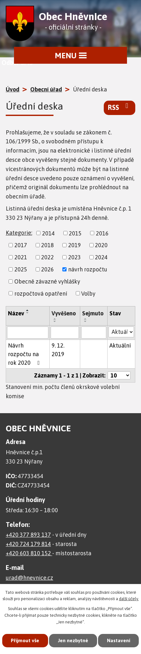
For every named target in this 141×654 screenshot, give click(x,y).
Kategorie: (19, 232)
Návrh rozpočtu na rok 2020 (25, 354)
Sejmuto (92, 313)
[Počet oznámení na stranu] (119, 375)
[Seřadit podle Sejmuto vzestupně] (85, 319)
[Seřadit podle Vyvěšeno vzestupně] (55, 319)
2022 (47, 257)
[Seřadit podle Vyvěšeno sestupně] (55, 321)
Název (16, 313)
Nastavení (70, 640)
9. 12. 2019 (58, 349)
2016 (102, 233)
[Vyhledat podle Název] (27, 333)
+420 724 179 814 (28, 544)
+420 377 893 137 (28, 534)
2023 (74, 257)
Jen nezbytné (94, 617)
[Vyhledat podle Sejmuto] (94, 333)
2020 (101, 245)
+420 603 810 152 (29, 553)
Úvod (12, 89)
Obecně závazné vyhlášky (47, 281)
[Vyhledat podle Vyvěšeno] (65, 333)
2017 (20, 245)
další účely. (129, 575)
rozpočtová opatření (40, 293)
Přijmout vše (46, 617)
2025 (20, 269)
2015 (75, 233)
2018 (47, 245)
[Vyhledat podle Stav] (121, 332)
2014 (48, 233)
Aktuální (120, 345)
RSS (119, 107)
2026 (47, 269)
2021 (20, 257)
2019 (74, 245)
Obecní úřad (46, 89)
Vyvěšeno (64, 313)
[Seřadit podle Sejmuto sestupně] (85, 321)
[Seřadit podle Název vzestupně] (27, 310)
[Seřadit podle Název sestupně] (27, 313)
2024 (101, 257)
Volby (88, 293)
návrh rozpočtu (87, 269)
